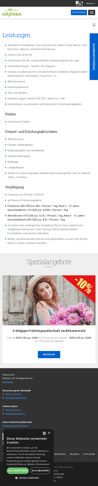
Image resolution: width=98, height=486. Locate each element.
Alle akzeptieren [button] (18, 470)
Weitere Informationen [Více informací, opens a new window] (38, 464)
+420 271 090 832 (13, 394)
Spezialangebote (93, 56)
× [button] (49, 433)
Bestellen (49, 354)
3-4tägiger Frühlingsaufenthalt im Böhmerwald (49, 331)
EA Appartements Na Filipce (15, 426)
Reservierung (79, 12)
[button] (28, 477)
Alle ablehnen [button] (40, 470)
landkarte (7, 382)
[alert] (28, 456)
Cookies (59, 477)
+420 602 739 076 (13, 410)
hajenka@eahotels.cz (15, 413)
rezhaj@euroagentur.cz (16, 398)
